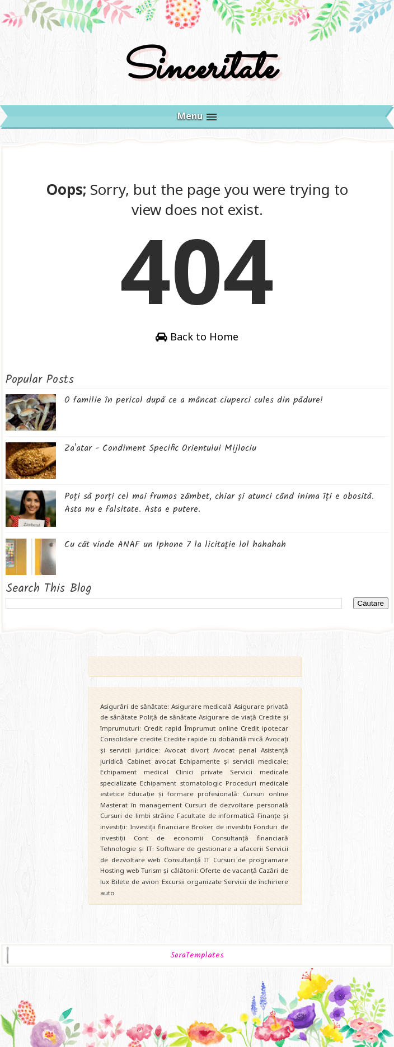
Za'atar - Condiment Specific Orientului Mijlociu (160, 448)
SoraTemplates (197, 955)
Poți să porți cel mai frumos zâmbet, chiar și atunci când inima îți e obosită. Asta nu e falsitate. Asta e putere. (219, 502)
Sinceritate (197, 69)
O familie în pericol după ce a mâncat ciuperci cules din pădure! (193, 400)
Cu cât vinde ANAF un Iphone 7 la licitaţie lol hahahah (175, 544)
